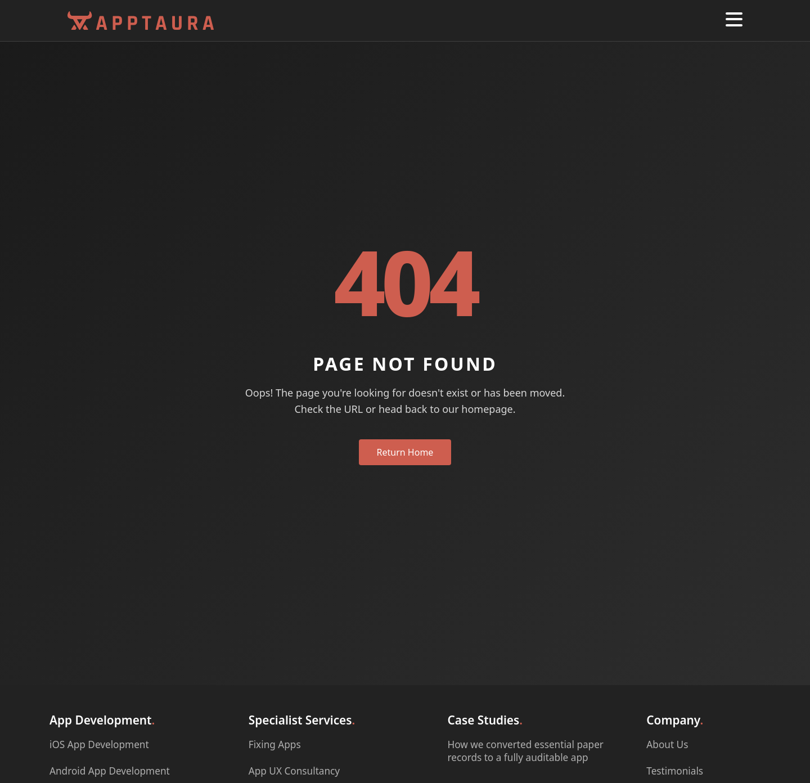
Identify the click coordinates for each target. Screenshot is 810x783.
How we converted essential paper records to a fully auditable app (526, 751)
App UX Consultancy (294, 770)
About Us (667, 744)
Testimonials (674, 770)
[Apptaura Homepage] (141, 20)
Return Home (405, 452)
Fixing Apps (275, 744)
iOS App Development (99, 744)
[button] (734, 20)
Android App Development (110, 770)
